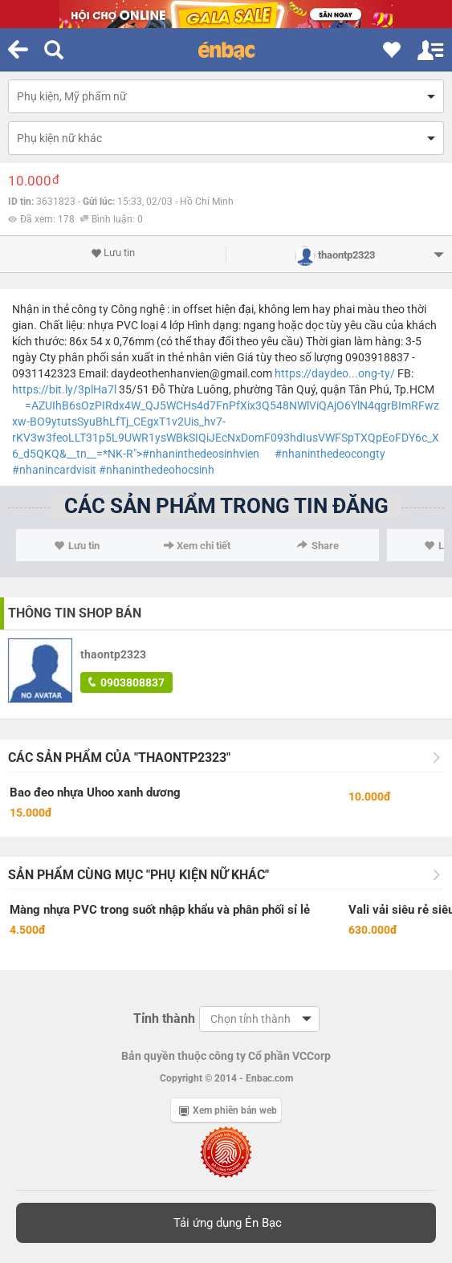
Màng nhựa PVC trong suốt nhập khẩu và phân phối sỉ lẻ (160, 909)
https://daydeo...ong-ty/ (335, 373)
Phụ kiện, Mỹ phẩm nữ (72, 96)
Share (318, 546)
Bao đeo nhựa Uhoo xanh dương (95, 792)
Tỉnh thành (164, 1018)
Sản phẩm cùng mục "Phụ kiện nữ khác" (138, 874)
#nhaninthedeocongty (330, 453)
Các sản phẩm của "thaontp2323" (119, 757)
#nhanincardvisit (54, 469)
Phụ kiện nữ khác (59, 138)
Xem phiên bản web (228, 1110)
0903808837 (126, 682)
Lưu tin (113, 252)
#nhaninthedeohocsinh (156, 469)
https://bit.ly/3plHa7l (64, 389)
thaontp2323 (113, 654)
